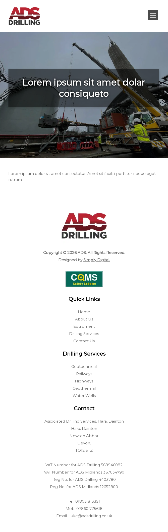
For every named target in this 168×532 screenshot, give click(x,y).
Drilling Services (84, 333)
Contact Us (84, 341)
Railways (84, 373)
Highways (84, 381)
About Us (84, 319)
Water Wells (84, 395)
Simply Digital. (96, 259)
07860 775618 (89, 508)
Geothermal (84, 388)
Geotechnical (84, 366)
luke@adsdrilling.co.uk (91, 515)
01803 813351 (87, 501)
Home (84, 311)
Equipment (84, 326)
